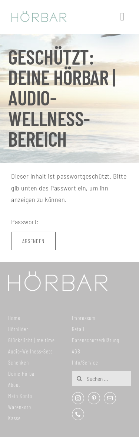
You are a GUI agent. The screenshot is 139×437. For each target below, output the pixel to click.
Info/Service (85, 362)
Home (14, 317)
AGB (76, 351)
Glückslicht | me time (31, 340)
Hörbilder (18, 329)
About (14, 384)
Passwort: (64, 222)
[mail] (110, 398)
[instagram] (78, 398)
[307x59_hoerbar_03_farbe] (39, 14)
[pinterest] (94, 398)
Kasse (14, 418)
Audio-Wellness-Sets (30, 351)
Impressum (84, 317)
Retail (78, 329)
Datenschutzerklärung (95, 340)
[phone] (78, 414)
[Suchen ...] (101, 378)
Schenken (18, 362)
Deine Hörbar (22, 373)
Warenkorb (19, 407)
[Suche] (79, 378)
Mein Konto (20, 395)
